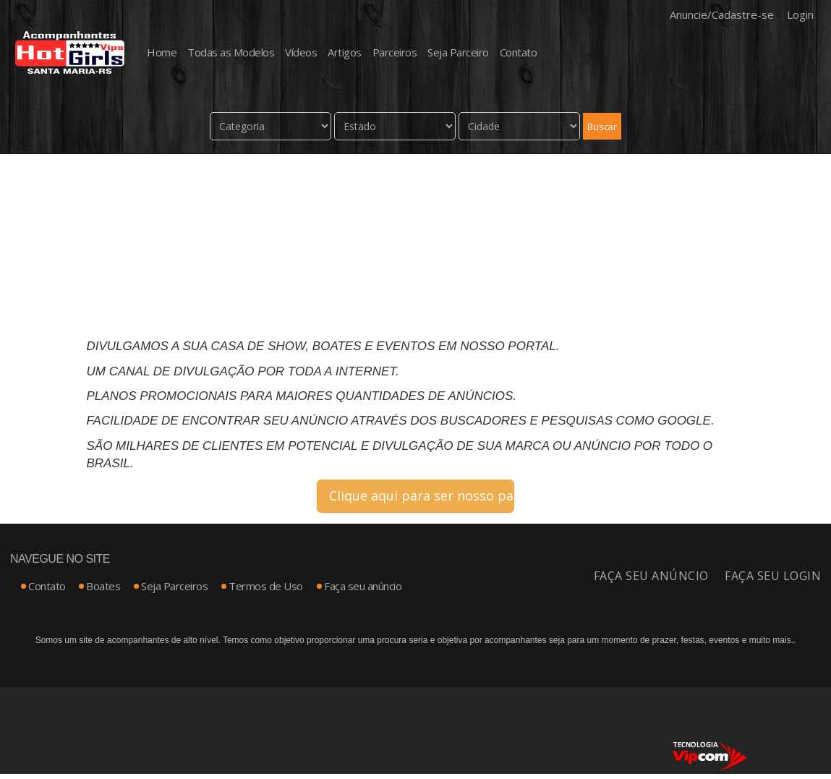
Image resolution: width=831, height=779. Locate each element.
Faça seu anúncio (362, 586)
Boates (103, 586)
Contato (518, 52)
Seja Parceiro (458, 52)
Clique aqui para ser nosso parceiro (421, 496)
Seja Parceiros (174, 586)
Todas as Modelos (230, 52)
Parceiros (394, 52)
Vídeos (301, 52)
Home (161, 52)
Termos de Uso (266, 586)
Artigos (345, 52)
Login (800, 14)
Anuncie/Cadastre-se (722, 14)
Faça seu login (773, 576)
